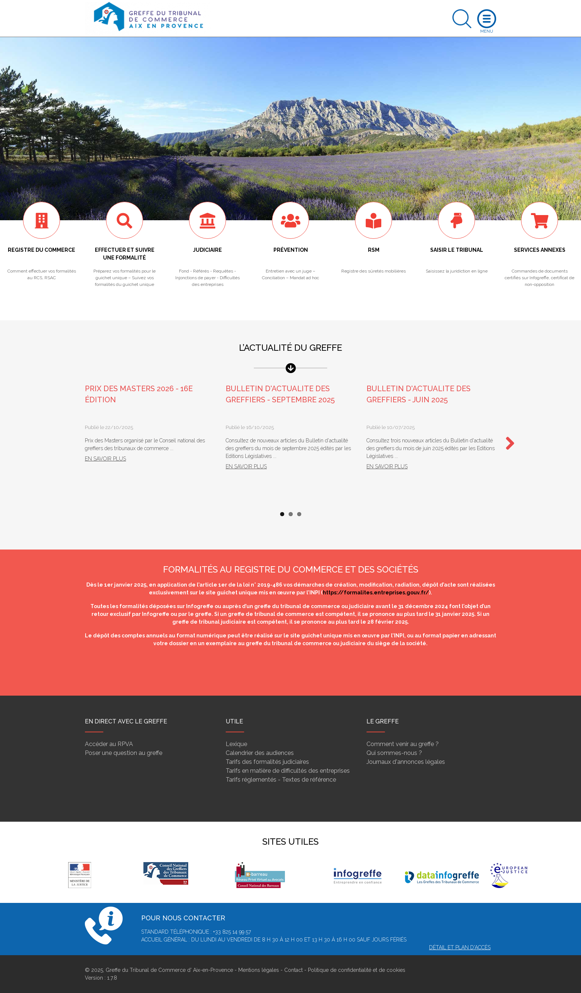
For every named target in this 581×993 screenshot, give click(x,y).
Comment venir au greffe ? (402, 744)
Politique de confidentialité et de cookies (356, 970)
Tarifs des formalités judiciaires (267, 761)
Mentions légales (258, 970)
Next (507, 443)
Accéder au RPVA (109, 744)
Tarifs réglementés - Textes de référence (281, 779)
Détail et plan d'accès (460, 947)
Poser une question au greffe (123, 752)
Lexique (236, 744)
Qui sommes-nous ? (394, 752)
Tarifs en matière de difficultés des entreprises (288, 770)
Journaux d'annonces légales (405, 761)
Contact (293, 970)
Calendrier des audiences (260, 752)
